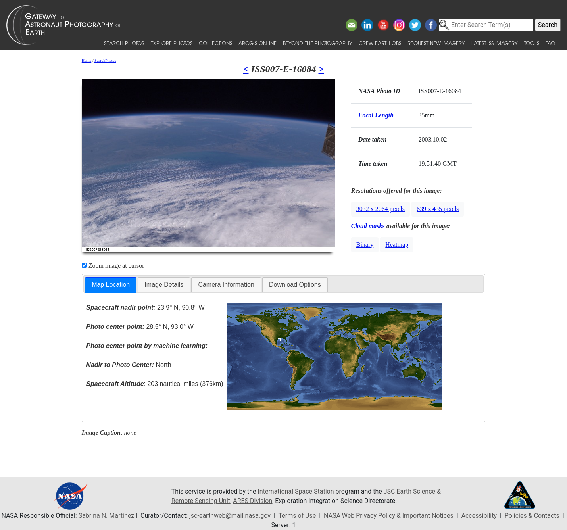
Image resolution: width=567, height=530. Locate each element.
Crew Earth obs (380, 43)
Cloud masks (368, 226)
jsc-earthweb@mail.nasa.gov (230, 515)
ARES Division (252, 501)
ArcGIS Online (257, 43)
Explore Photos (171, 43)
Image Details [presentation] (163, 284)
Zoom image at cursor (113, 265)
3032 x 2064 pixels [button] (380, 208)
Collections (215, 43)
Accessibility (479, 515)
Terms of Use (297, 515)
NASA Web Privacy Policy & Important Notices (389, 515)
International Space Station (296, 491)
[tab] (110, 285)
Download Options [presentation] (295, 284)
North (128, 364)
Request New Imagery (436, 43)
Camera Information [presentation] (226, 284)
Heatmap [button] (396, 244)
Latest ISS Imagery (494, 43)
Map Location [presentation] (111, 284)
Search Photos (124, 43)
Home (86, 60)
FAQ (550, 43)
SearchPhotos (105, 60)
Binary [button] (365, 244)
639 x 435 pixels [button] (438, 208)
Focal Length (376, 115)
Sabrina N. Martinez (106, 515)
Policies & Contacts (532, 515)
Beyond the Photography (317, 43)
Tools (531, 43)
